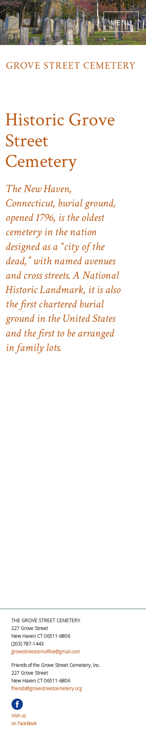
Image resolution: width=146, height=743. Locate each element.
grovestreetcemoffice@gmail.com (45, 651)
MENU (121, 21)
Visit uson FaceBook (24, 716)
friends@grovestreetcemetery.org (46, 688)
